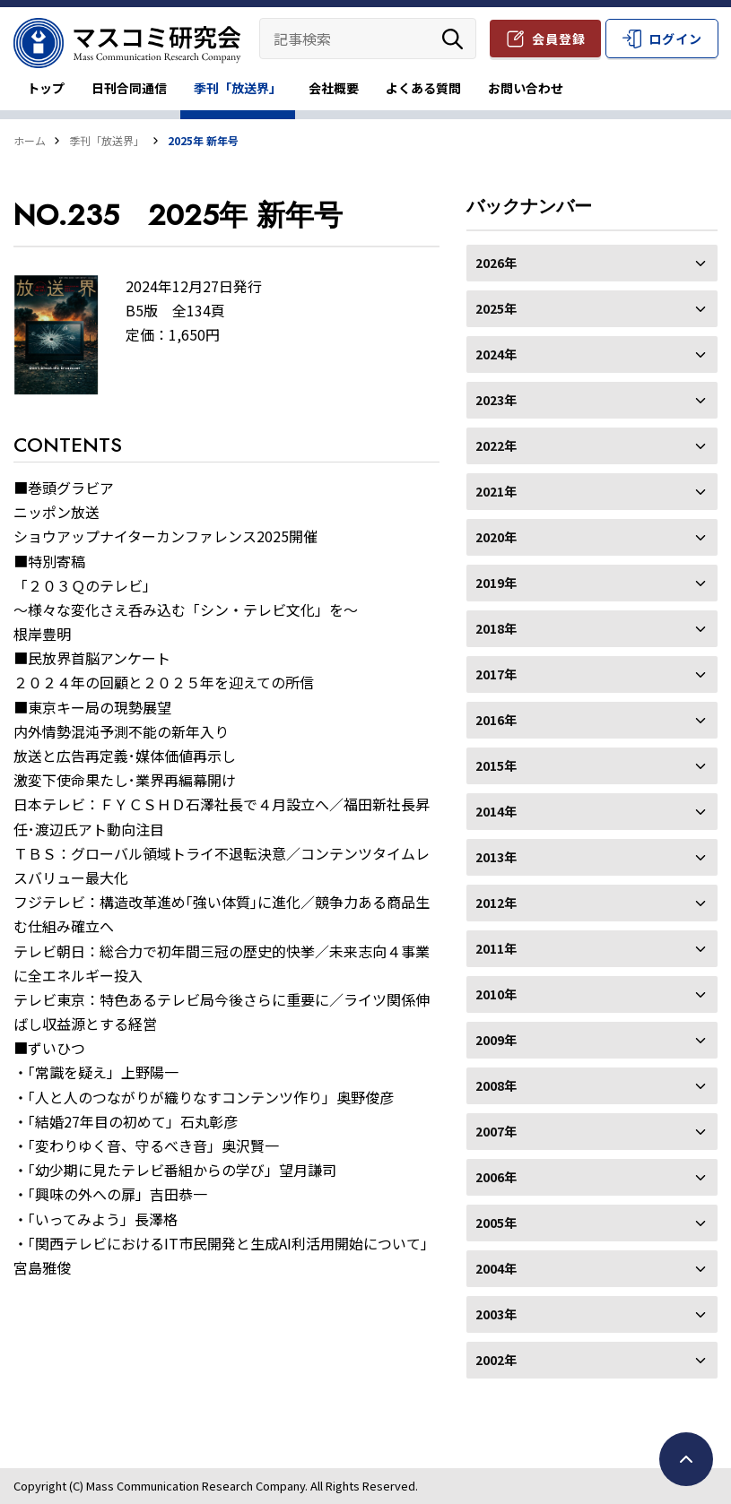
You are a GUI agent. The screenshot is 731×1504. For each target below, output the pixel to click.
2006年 (592, 1177)
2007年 (592, 1131)
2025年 (592, 308)
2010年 (592, 994)
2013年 (592, 857)
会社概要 (334, 88)
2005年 (592, 1223)
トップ (46, 88)
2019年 (592, 583)
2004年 (592, 1268)
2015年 (592, 765)
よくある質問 (423, 88)
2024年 (592, 354)
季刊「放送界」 (238, 88)
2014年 (592, 811)
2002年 (592, 1360)
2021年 (592, 491)
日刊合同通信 (129, 88)
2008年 (592, 1085)
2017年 (592, 674)
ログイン (675, 39)
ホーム (29, 140)
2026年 (592, 263)
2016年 (592, 720)
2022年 (592, 445)
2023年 (592, 400)
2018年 (592, 628)
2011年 (592, 948)
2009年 (592, 1040)
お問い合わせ (525, 88)
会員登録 (559, 39)
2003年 (592, 1314)
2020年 (592, 537)
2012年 (592, 903)
